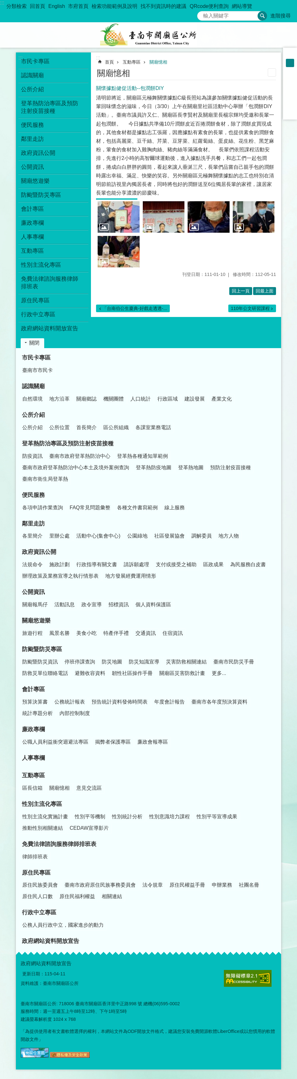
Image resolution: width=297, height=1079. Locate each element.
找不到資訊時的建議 (163, 6)
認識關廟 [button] (32, 75)
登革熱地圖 (191, 467)
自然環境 (32, 399)
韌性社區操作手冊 (132, 673)
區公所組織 (116, 427)
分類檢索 (16, 6)
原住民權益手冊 (187, 885)
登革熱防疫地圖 (153, 467)
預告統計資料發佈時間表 (120, 701)
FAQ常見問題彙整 (90, 507)
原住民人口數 (37, 896)
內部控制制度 (74, 713)
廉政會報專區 (152, 742)
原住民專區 (36, 872)
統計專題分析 (37, 713)
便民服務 (33, 495)
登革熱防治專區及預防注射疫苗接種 (68, 443)
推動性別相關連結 (42, 828)
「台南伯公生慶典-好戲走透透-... (134, 308)
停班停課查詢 (80, 661)
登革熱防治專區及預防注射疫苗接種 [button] (49, 107)
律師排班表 (35, 856)
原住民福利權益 (77, 896)
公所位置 (59, 427)
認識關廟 (33, 386)
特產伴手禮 (116, 633)
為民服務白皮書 (248, 564)
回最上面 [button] (264, 290)
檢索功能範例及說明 (114, 6)
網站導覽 (242, 6)
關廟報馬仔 (35, 604)
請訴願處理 (136, 564)
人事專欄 (32, 237)
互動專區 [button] (32, 251)
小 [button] (290, 55)
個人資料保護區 (153, 604)
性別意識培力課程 (169, 816)
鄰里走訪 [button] (32, 139)
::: (2, 2)
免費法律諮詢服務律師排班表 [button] (49, 283)
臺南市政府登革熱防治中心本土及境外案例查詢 (75, 467)
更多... (219, 673)
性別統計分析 (127, 816)
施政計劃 (59, 564)
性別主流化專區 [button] (41, 265)
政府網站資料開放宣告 (49, 328)
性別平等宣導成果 (217, 816)
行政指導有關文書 (96, 564)
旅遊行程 (32, 633)
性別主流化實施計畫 (45, 816)
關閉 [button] (34, 343)
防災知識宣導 (144, 661)
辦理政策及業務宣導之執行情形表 (60, 576)
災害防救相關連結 (186, 661)
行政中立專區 (39, 912)
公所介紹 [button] (32, 89)
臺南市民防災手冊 (233, 661)
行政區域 (167, 399)
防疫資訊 (32, 456)
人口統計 (140, 399)
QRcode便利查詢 (209, 6)
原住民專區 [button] (35, 300)
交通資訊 (145, 633)
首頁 (109, 62)
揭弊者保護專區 (113, 742)
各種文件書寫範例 (137, 507)
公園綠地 (137, 536)
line (290, 104)
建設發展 (194, 399)
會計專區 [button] (32, 209)
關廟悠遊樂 (36, 620)
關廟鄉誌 (86, 399)
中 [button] (290, 63)
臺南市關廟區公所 (148, 35)
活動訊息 (64, 604)
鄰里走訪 (33, 523)
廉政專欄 (33, 729)
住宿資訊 (172, 633)
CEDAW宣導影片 (89, 828)
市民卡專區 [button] (35, 61)
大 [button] (290, 71)
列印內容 (272, 72)
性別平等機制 (90, 816)
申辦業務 (222, 885)
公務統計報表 (69, 701)
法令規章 (152, 885)
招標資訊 (118, 604)
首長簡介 (86, 427)
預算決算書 (35, 701)
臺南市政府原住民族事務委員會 (100, 885)
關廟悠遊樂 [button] (35, 181)
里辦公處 (59, 536)
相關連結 (112, 896)
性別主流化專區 (42, 804)
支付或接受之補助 (176, 564)
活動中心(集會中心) (98, 536)
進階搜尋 (280, 15)
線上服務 (174, 507)
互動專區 (132, 62)
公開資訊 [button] (32, 167)
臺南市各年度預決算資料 (219, 701)
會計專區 (33, 689)
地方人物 (228, 536)
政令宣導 (91, 604)
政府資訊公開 (39, 552)
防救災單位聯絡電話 (45, 673)
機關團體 (113, 399)
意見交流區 (89, 788)
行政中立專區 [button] (38, 314)
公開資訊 (33, 592)
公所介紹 (33, 415)
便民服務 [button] (32, 125)
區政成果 (213, 564)
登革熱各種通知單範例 (142, 456)
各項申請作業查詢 (42, 507)
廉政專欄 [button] (32, 223)
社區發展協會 (169, 536)
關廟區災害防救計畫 (182, 673)
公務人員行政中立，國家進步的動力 (63, 925)
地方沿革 (59, 399)
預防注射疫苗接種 (230, 467)
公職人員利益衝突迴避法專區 (55, 742)
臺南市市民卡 (37, 370)
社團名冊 (249, 885)
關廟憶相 (158, 62)
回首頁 (37, 6)
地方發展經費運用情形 (130, 576)
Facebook (290, 79)
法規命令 (32, 564)
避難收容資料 (90, 673)
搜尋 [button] (262, 16)
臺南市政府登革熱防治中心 (79, 456)
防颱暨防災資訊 (40, 661)
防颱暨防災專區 (42, 649)
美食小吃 (86, 633)
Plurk (290, 88)
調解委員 (201, 536)
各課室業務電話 (153, 427)
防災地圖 (112, 661)
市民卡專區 (36, 357)
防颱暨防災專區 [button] (41, 195)
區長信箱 (32, 788)
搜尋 (202, 14)
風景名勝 (59, 633)
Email (290, 112)
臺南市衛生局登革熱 (45, 479)
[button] (119, 217)
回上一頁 (241, 290)
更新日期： (33, 973)
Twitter (290, 96)
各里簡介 (32, 536)
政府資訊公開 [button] (38, 153)
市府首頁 (78, 6)
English (56, 6)
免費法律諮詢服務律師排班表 (59, 844)
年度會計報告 (169, 701)
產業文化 (221, 399)
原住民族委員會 (40, 885)
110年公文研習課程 (250, 308)
